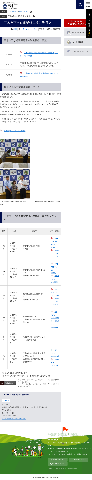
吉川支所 (52, 454)
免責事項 (74, 434)
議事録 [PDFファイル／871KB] (55, 301)
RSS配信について (78, 436)
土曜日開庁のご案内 (80, 459)
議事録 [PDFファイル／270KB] (55, 253)
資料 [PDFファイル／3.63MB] (55, 353)
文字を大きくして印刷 (29, 29)
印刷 (15, 29)
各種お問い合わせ (58, 464)
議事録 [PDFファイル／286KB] (55, 362)
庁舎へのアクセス (58, 459)
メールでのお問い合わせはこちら (14, 419)
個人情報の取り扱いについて (57, 434)
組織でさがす (24, 11)
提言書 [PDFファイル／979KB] (15, 131)
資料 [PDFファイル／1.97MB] (55, 292)
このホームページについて (59, 436)
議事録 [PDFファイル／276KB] (55, 279)
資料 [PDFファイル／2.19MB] (55, 315)
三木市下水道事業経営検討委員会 (20, 16)
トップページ (13, 11)
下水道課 (6, 400)
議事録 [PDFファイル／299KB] (55, 324)
